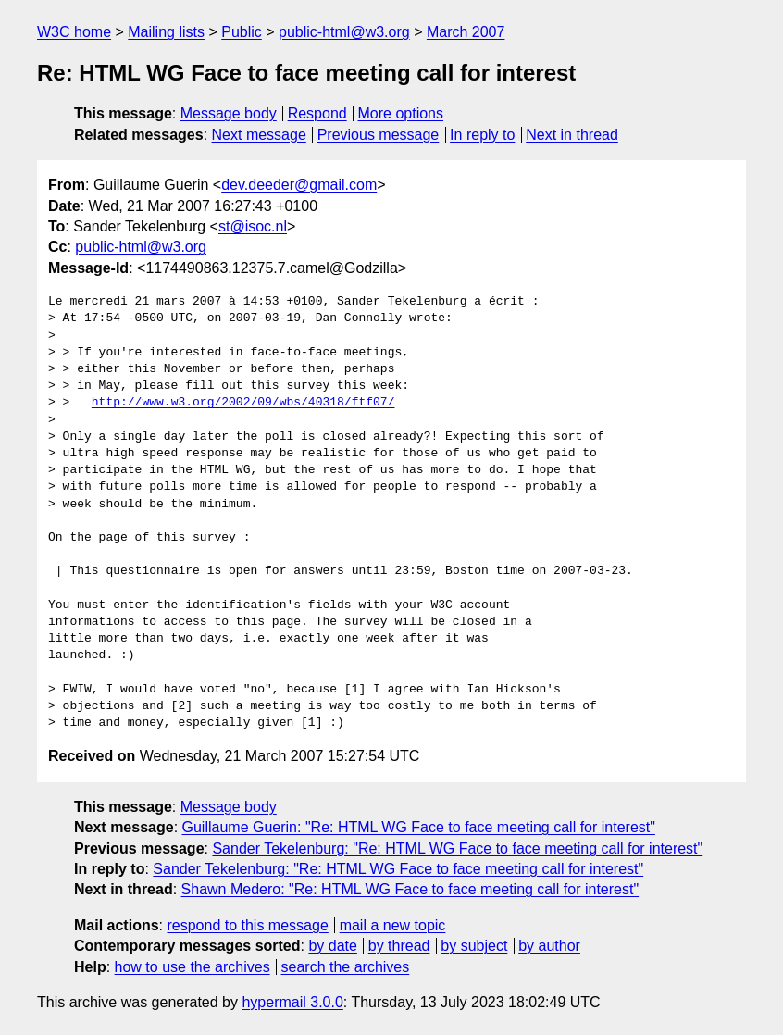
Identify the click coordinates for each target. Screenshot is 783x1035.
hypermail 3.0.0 (292, 1002)
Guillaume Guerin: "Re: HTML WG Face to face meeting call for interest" (418, 827)
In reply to (482, 135)
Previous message (378, 135)
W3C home (74, 32)
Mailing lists (166, 32)
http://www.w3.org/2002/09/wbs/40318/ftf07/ (243, 402)
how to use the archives (192, 967)
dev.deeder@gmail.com (299, 185)
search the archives (345, 967)
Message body (228, 113)
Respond (317, 113)
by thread (399, 946)
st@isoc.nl (252, 226)
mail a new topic (393, 925)
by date (332, 946)
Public (241, 32)
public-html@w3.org (344, 32)
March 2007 (466, 32)
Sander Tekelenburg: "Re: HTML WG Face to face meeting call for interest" (457, 848)
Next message (259, 135)
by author (549, 946)
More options (401, 113)
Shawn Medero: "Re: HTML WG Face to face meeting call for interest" (410, 889)
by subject (474, 946)
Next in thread (572, 135)
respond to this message (247, 925)
